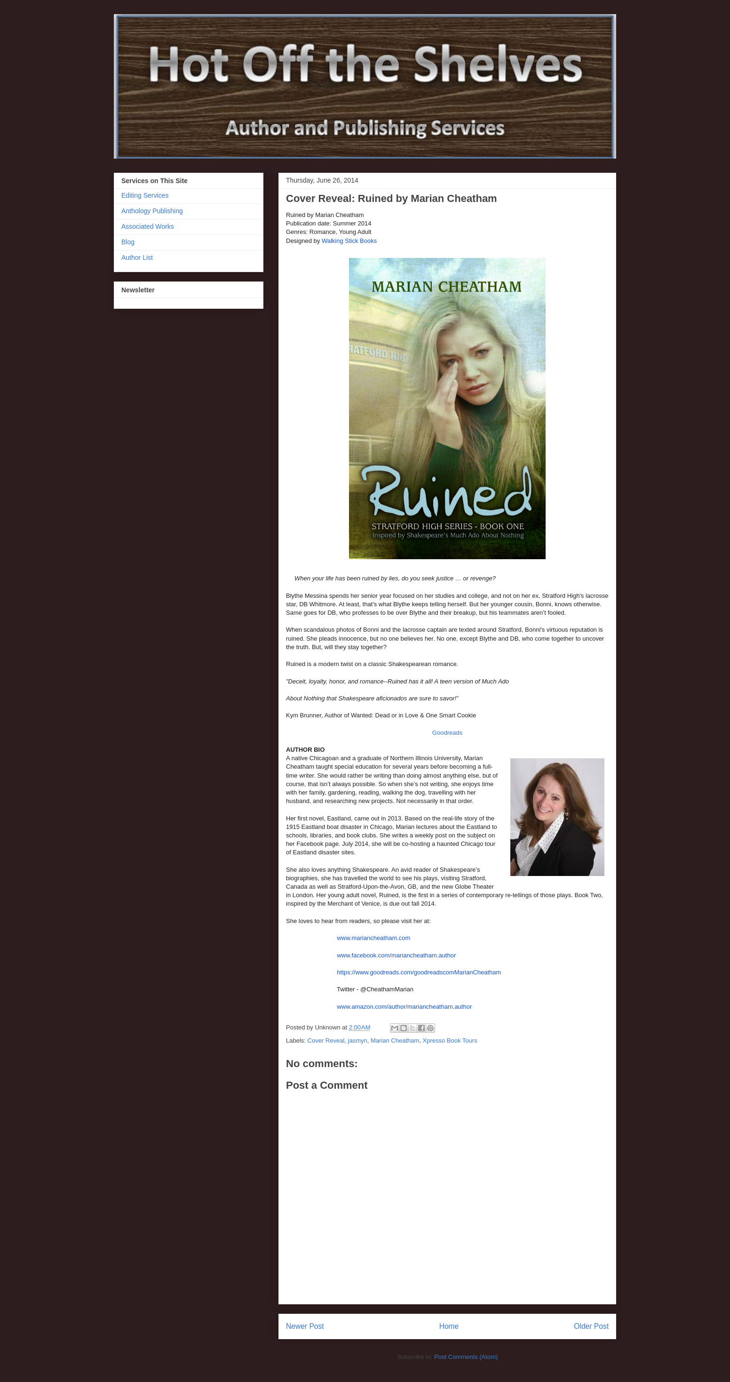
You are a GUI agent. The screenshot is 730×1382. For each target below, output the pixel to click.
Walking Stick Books (349, 240)
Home (449, 1326)
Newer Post (305, 1326)
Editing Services (144, 195)
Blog (128, 242)
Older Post (591, 1326)
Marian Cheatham (395, 1040)
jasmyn (357, 1040)
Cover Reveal (326, 1040)
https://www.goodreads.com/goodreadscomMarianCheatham (419, 972)
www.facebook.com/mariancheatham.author (396, 955)
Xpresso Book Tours (450, 1040)
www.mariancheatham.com (373, 937)
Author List (137, 257)
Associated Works (147, 226)
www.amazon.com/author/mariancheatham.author (404, 1006)
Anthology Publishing (152, 211)
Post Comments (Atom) (466, 1356)
